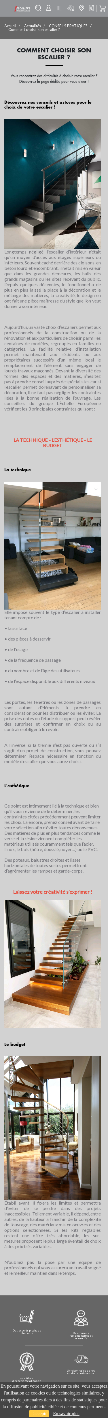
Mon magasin (81, 8)
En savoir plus (66, 1413)
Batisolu (59, 8)
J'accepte (39, 1413)
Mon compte (48, 8)
